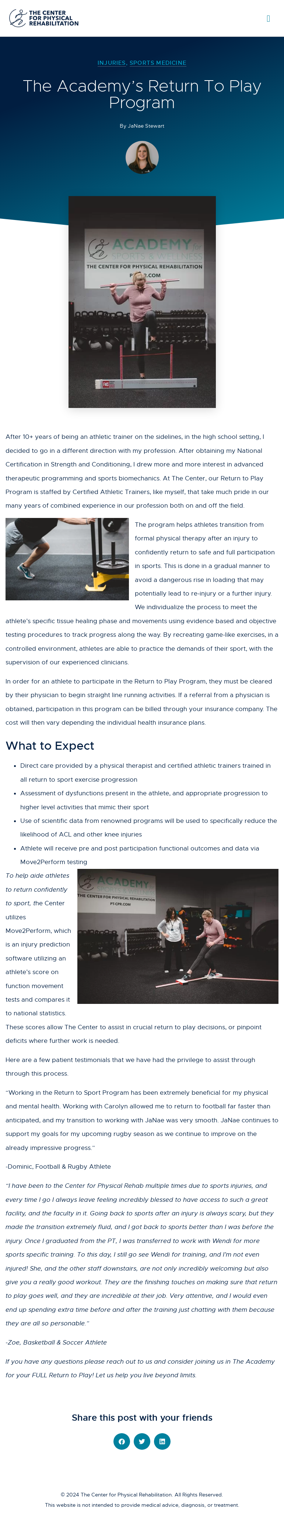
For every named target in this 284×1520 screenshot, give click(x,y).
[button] (121, 1441)
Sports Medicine (158, 62)
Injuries (112, 62)
